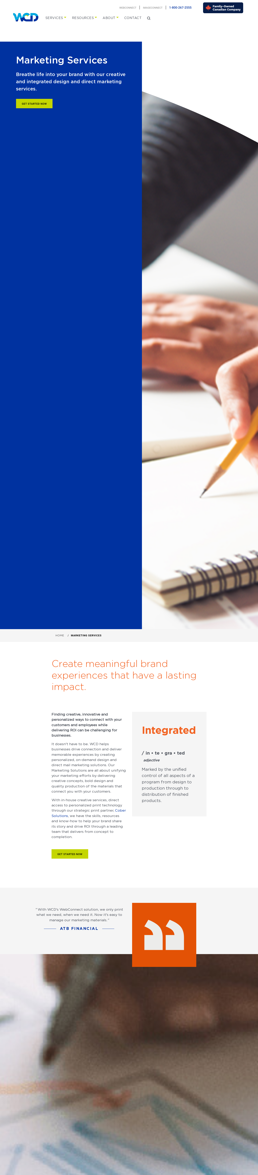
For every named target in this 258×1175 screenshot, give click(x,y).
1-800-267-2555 (180, 7)
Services (54, 18)
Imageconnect (152, 7)
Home (60, 635)
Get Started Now (34, 103)
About (109, 18)
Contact (133, 18)
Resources (83, 18)
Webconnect (127, 7)
